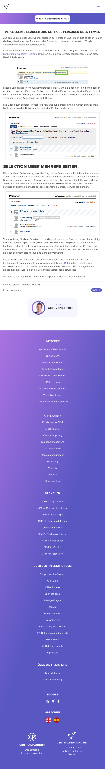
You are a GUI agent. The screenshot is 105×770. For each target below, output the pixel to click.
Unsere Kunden (52, 613)
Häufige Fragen (52, 600)
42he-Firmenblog (52, 679)
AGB (44, 646)
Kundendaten (52, 481)
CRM (65, 263)
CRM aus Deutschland (52, 362)
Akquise (52, 474)
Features (96, 290)
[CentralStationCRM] (72, 744)
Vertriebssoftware (52, 395)
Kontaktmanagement (53, 455)
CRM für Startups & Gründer (52, 534)
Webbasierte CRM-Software (52, 375)
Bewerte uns (52, 639)
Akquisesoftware (52, 448)
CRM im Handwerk (53, 527)
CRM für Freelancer (52, 540)
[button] (98, 6)
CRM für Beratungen (52, 514)
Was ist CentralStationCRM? (52, 18)
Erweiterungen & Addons (52, 626)
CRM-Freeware (53, 382)
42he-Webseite (53, 673)
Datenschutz (56, 646)
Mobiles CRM (52, 428)
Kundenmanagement (52, 441)
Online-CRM (52, 356)
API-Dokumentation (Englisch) (52, 633)
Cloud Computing (52, 435)
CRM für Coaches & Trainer (52, 521)
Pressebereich (52, 620)
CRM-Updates (52, 587)
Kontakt (52, 607)
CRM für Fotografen (52, 553)
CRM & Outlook (52, 415)
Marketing (52, 461)
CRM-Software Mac (52, 369)
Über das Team (52, 593)
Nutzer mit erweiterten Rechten (20, 54)
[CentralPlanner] (32, 744)
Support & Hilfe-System (52, 574)
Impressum (52, 652)
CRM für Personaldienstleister (52, 508)
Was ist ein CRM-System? (52, 349)
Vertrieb (52, 468)
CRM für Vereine (52, 547)
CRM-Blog (52, 580)
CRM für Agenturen (52, 501)
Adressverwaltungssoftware (52, 388)
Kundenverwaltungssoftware (52, 401)
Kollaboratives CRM (52, 422)
